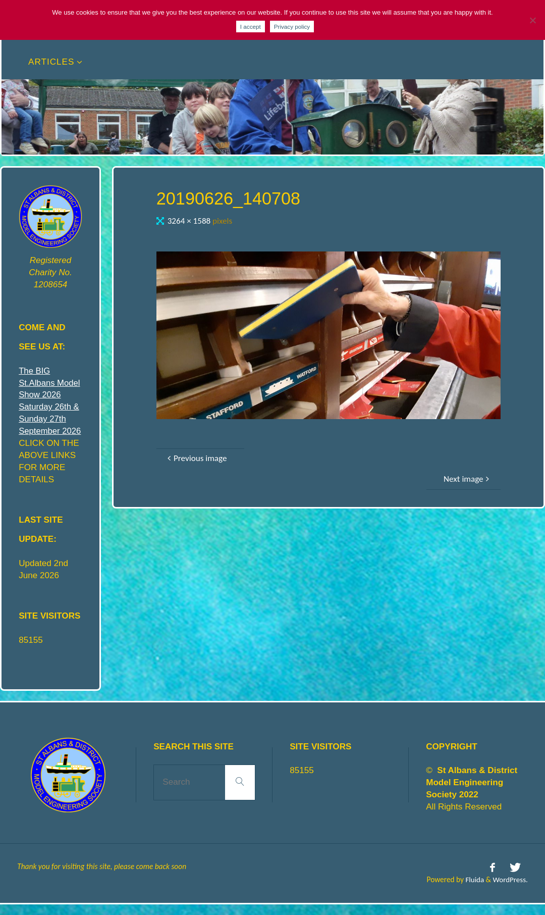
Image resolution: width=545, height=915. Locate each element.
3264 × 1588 (190, 221)
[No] (532, 20)
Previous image (196, 458)
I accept (250, 26)
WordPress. (510, 890)
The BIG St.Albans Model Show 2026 (50, 383)
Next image (468, 479)
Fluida (472, 890)
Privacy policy (292, 26)
